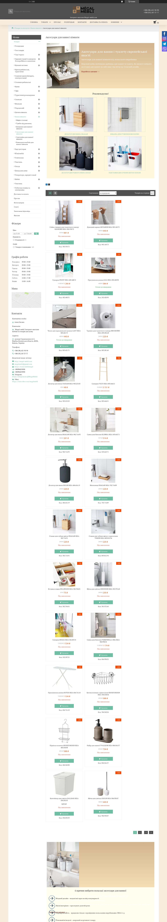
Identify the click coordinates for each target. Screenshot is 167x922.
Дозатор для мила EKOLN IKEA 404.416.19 (100, 386)
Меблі (17, 179)
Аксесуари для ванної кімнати (24, 133)
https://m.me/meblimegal (24, 367)
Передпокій (19, 108)
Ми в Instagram (130, 836)
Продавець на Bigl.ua (83, 873)
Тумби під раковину (24, 123)
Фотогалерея (19, 203)
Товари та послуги (22, 28)
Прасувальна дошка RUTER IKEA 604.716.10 (63, 545)
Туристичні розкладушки (25, 95)
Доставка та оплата (99, 22)
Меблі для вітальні (93, 823)
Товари (44, 22)
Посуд (17, 166)
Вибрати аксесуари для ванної (100, 738)
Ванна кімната (36, 28)
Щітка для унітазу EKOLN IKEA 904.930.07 (138, 597)
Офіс (17, 91)
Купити (64, 242)
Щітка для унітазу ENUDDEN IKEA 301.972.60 (63, 492)
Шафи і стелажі (21, 120)
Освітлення (19, 158)
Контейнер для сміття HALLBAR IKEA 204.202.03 (100, 598)
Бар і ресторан (20, 149)
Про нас (57, 22)
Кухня (17, 86)
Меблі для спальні (55, 823)
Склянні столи (15, 826)
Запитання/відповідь (22, 211)
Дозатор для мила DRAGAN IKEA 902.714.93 (137, 334)
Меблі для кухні (16, 823)
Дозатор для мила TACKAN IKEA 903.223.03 (63, 334)
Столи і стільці (15, 833)
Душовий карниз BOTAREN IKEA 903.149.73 (100, 228)
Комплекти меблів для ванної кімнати (25, 143)
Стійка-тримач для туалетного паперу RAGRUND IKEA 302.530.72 (63, 228)
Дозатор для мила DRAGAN (76, 134)
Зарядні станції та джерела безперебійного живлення (25, 60)
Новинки (115, 22)
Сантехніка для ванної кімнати (24, 138)
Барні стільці (15, 830)
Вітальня (18, 104)
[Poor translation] (8, 889)
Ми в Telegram (130, 843)
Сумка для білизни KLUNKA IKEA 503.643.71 (63, 387)
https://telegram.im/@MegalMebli (24, 377)
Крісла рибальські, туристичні (22, 70)
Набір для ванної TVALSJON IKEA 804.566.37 (63, 598)
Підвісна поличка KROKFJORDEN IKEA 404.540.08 (137, 545)
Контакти (82, 22)
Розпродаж (69, 22)
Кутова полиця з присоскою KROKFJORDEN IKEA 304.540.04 (100, 545)
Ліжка (50, 830)
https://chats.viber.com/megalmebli (25, 381)
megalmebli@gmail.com (23, 364)
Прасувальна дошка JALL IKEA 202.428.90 (63, 280)
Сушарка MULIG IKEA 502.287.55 (100, 491)
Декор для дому (21, 171)
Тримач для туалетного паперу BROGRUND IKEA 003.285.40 (138, 281)
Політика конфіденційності (111, 875)
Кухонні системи (21, 65)
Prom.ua (94, 871)
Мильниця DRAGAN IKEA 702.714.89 (137, 386)
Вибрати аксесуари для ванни (100, 774)
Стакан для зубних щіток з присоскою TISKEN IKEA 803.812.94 (100, 440)
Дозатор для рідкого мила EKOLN (76, 173)
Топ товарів (19, 50)
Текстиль (18, 162)
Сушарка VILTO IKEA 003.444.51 (100, 333)
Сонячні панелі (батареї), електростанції (24, 77)
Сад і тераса (19, 55)
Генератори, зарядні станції (25, 175)
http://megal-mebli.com (23, 361)
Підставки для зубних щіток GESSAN (125, 173)
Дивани (89, 830)
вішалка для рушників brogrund (124, 134)
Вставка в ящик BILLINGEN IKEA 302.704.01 (137, 440)
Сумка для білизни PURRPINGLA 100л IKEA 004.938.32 (137, 492)
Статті (16, 207)
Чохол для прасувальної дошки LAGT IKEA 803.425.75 (100, 281)
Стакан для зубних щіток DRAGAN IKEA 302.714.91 (63, 440)
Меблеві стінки (92, 826)
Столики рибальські (23, 82)
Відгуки (17, 215)
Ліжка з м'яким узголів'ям (58, 826)
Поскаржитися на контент (94, 875)
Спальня (18, 99)
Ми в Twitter (129, 833)
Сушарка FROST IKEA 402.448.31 (137, 227)
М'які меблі (19, 153)
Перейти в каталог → (90, 71)
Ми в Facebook (130, 839)
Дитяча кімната (21, 112)
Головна (34, 22)
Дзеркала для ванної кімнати (24, 128)
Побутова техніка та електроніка (22, 189)
